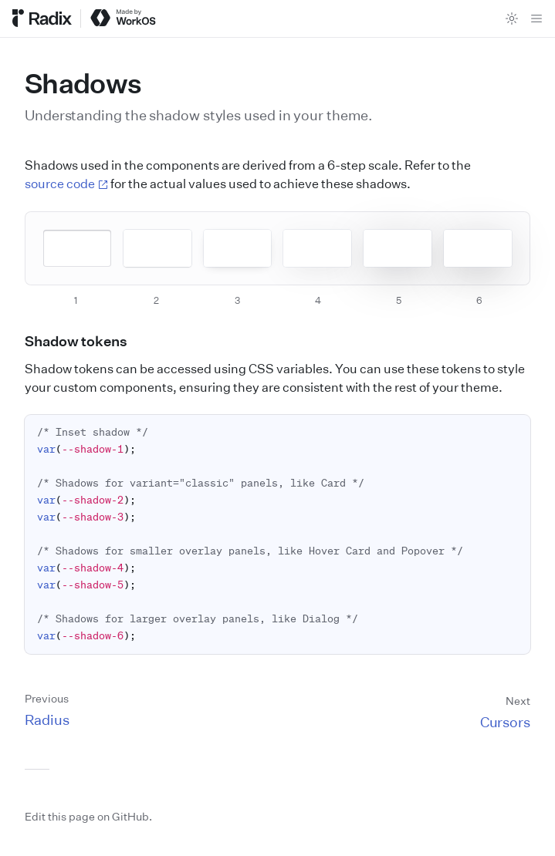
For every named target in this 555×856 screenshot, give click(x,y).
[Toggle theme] (511, 18)
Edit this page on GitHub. (88, 816)
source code (66, 183)
